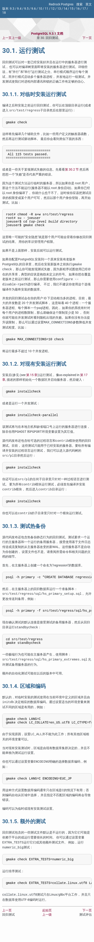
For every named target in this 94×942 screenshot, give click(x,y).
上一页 (7, 38)
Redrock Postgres (61, 4)
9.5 (26, 9)
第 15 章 (31, 381)
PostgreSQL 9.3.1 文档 (47, 34)
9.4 (19, 9)
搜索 (79, 4)
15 (71, 9)
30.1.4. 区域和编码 (24, 699)
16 (78, 9)
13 (59, 9)
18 (4, 13)
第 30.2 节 (72, 172)
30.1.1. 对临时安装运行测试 (34, 94)
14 (65, 9)
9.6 (33, 9)
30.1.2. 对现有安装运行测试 (34, 370)
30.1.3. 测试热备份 (24, 536)
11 (46, 9)
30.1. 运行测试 (23, 50)
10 (40, 9)
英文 (88, 4)
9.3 (12, 9)
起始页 (47, 926)
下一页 (87, 38)
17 (84, 9)
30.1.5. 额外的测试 (24, 836)
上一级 (16, 38)
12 (53, 9)
